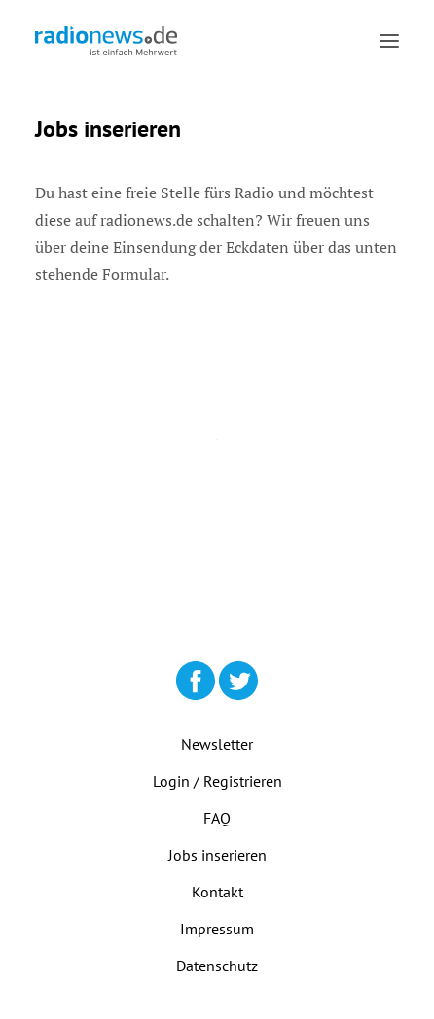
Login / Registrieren (217, 781)
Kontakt (217, 891)
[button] (389, 41)
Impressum (217, 928)
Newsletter (217, 744)
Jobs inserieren (217, 854)
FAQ (217, 817)
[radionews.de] (106, 40)
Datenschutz (217, 965)
